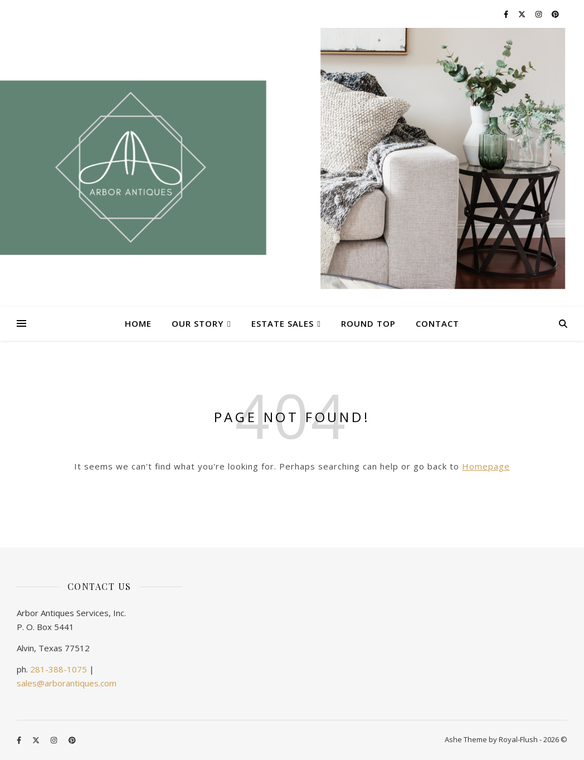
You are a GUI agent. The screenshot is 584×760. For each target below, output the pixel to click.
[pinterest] (555, 14)
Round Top (368, 323)
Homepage (486, 466)
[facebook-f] (507, 14)
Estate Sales (282, 323)
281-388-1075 (58, 669)
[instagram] (539, 14)
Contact (437, 323)
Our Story (197, 323)
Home (138, 323)
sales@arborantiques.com (66, 683)
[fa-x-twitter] (522, 14)
